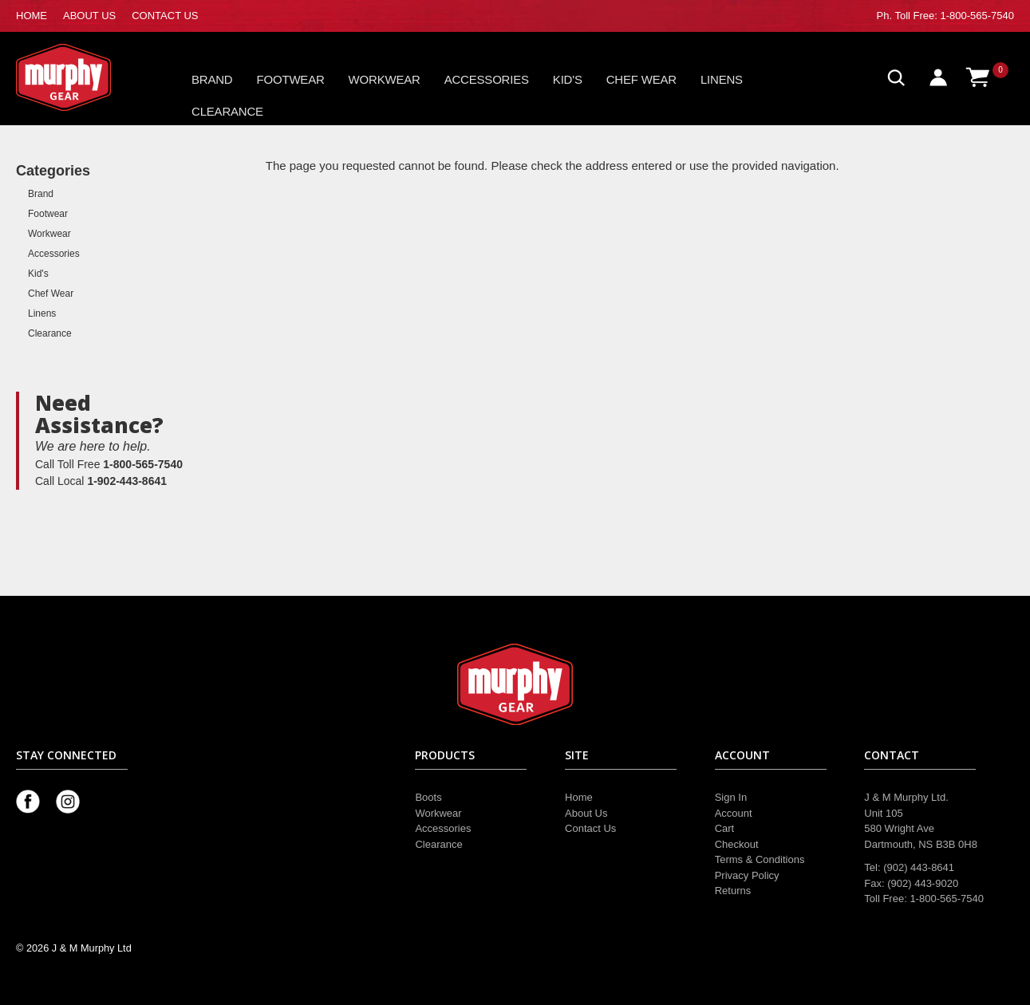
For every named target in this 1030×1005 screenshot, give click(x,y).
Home (579, 797)
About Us (586, 813)
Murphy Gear (84, 77)
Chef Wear (641, 79)
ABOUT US (89, 16)
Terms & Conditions (760, 859)
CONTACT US (165, 16)
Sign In (731, 797)
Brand (212, 79)
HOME (31, 16)
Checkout (737, 844)
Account (733, 813)
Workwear (384, 79)
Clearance (227, 111)
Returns (733, 891)
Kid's (567, 79)
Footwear (291, 79)
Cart (725, 828)
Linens (721, 79)
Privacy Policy (747, 875)
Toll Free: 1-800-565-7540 (954, 16)
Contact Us (590, 828)
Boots (428, 797)
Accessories (486, 79)
